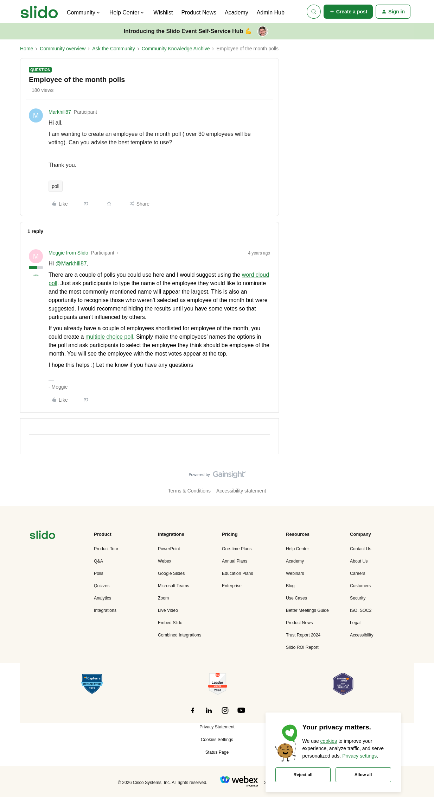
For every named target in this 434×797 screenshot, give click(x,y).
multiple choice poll (109, 337)
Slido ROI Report (302, 647)
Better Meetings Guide (307, 610)
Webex (164, 561)
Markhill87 (60, 112)
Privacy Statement (216, 726)
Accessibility (362, 635)
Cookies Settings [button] (217, 739)
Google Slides (171, 573)
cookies (328, 741)
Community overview (62, 48)
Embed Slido (170, 622)
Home (26, 48)
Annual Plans (234, 561)
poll (55, 186)
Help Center (297, 548)
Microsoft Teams (173, 585)
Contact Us (360, 548)
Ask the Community (113, 48)
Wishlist (163, 12)
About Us (359, 561)
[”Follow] (192, 714)
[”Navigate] (42, 536)
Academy (236, 12)
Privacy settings (359, 756)
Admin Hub (271, 12)
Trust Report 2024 (303, 635)
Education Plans (237, 573)
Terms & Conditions (189, 491)
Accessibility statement (241, 491)
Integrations (105, 610)
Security (357, 598)
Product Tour (106, 548)
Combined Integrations (179, 635)
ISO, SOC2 (360, 610)
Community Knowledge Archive (176, 48)
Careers (357, 573)
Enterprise (232, 585)
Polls (98, 573)
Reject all (303, 774)
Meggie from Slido (68, 253)
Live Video (168, 610)
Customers (360, 585)
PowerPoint (169, 548)
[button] (348, 12)
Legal (355, 622)
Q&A (98, 561)
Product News (198, 12)
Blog (290, 585)
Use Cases (296, 598)
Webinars (295, 573)
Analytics (102, 598)
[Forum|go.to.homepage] (39, 12)
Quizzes (101, 585)
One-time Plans (236, 548)
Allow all (363, 774)
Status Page (217, 752)
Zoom (163, 598)
